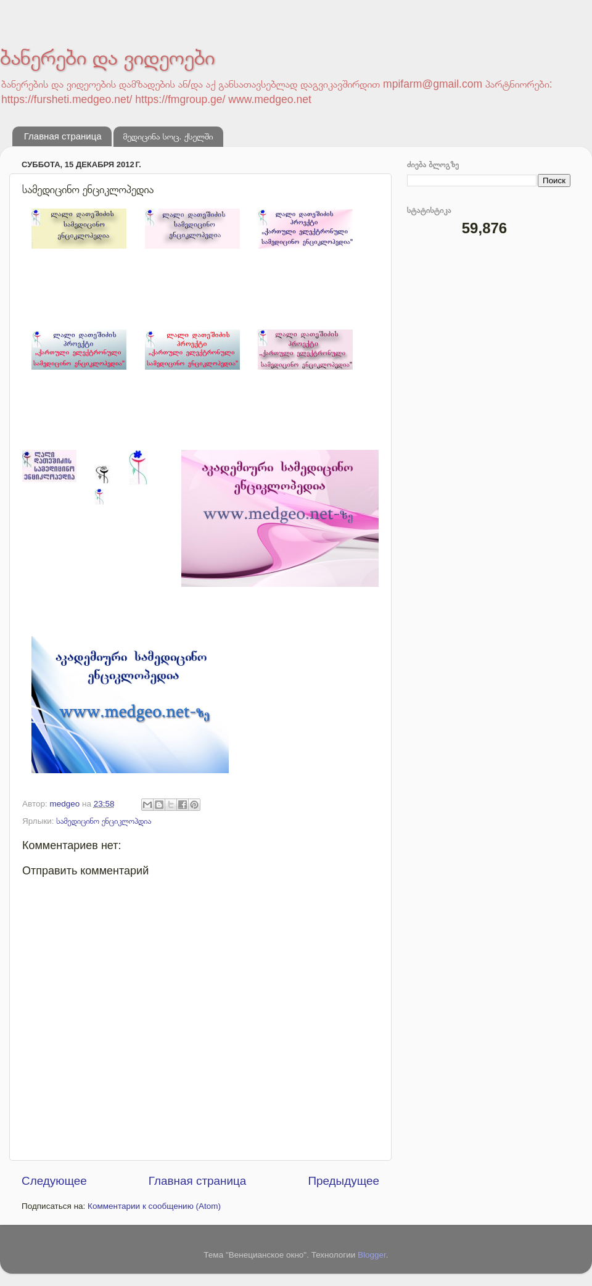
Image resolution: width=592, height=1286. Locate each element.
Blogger (372, 1254)
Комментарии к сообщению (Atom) (154, 1206)
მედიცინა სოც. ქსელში (168, 136)
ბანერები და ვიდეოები (107, 57)
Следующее (54, 1180)
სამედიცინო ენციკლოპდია (103, 821)
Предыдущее (343, 1180)
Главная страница (63, 136)
